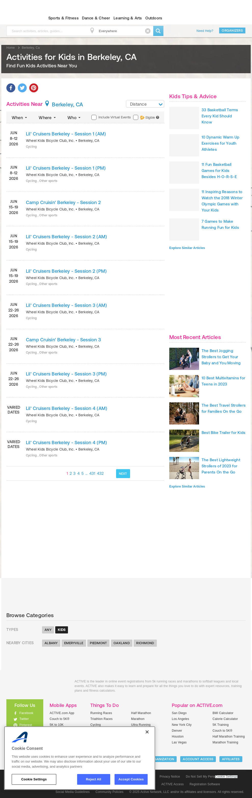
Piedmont (98, 643)
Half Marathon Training (229, 736)
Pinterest (25, 725)
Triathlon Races (101, 719)
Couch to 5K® (59, 719)
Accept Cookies (131, 779)
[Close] (147, 732)
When (20, 117)
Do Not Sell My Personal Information (211, 776)
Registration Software (205, 784)
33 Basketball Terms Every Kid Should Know (220, 116)
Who (74, 117)
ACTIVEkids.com (36, 687)
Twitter (24, 719)
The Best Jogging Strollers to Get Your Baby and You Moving (221, 356)
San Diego (179, 713)
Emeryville (73, 643)
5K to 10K (57, 725)
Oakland (122, 643)
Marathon (138, 719)
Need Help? (205, 31)
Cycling (95, 725)
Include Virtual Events (111, 117)
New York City (182, 725)
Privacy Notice (170, 776)
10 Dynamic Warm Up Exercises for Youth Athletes (220, 143)
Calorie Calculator (225, 719)
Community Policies (109, 792)
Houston (178, 736)
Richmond (145, 643)
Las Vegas (179, 742)
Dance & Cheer (96, 18)
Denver (177, 730)
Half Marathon (141, 713)
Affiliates (231, 759)
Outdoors (153, 18)
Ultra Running (141, 725)
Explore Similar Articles (187, 248)
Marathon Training (225, 742)
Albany (51, 643)
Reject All (93, 779)
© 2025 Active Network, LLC (149, 792)
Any (48, 630)
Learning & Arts (128, 18)
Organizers (232, 30)
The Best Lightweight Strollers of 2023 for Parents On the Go (221, 466)
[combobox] (145, 104)
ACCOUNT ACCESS (198, 759)
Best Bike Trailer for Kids (223, 432)
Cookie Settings (226, 776)
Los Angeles (180, 719)
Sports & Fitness (63, 18)
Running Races (101, 713)
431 (92, 473)
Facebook (26, 713)
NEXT (123, 474)
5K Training (221, 725)
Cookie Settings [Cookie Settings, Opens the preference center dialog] (34, 779)
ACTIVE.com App (62, 713)
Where (48, 117)
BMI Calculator (223, 713)
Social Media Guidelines (72, 792)
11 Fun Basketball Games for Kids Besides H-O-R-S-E (219, 170)
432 (100, 473)
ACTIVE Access (172, 784)
